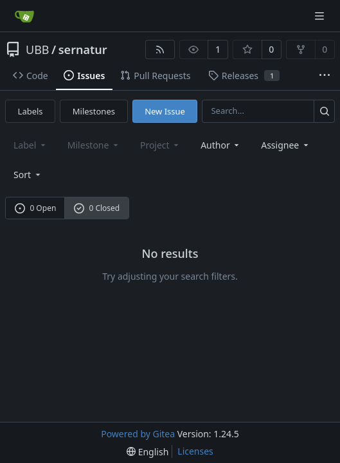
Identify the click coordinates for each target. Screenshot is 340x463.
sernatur (82, 49)
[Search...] (324, 111)
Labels (30, 111)
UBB (37, 49)
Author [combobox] (221, 145)
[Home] (24, 16)
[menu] (28, 174)
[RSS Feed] (160, 49)
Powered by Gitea (138, 434)
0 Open (36, 208)
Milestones (94, 111)
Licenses (195, 451)
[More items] (324, 76)
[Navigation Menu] (321, 15)
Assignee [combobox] (285, 145)
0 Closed (97, 208)
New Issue (165, 111)
